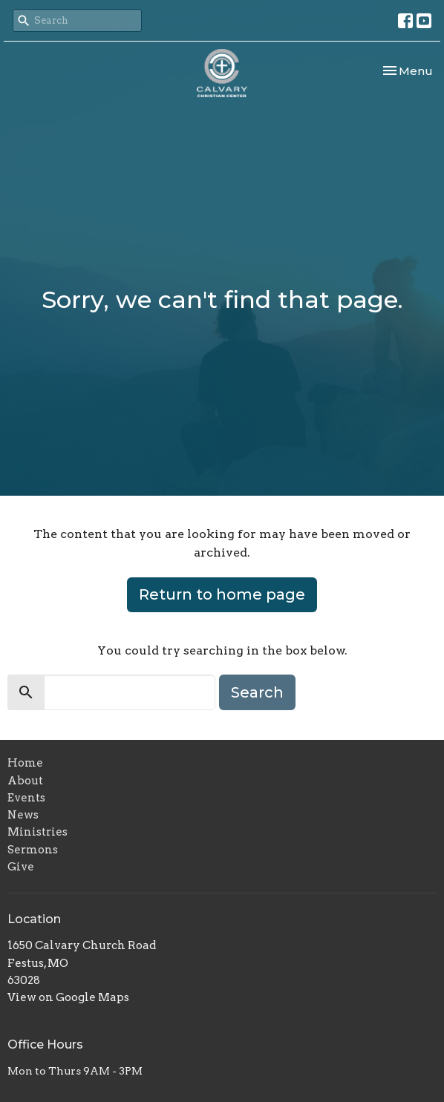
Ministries (37, 832)
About (25, 780)
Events (26, 797)
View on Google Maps (68, 997)
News (23, 814)
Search (257, 692)
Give (20, 866)
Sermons (32, 849)
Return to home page (222, 594)
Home (25, 763)
